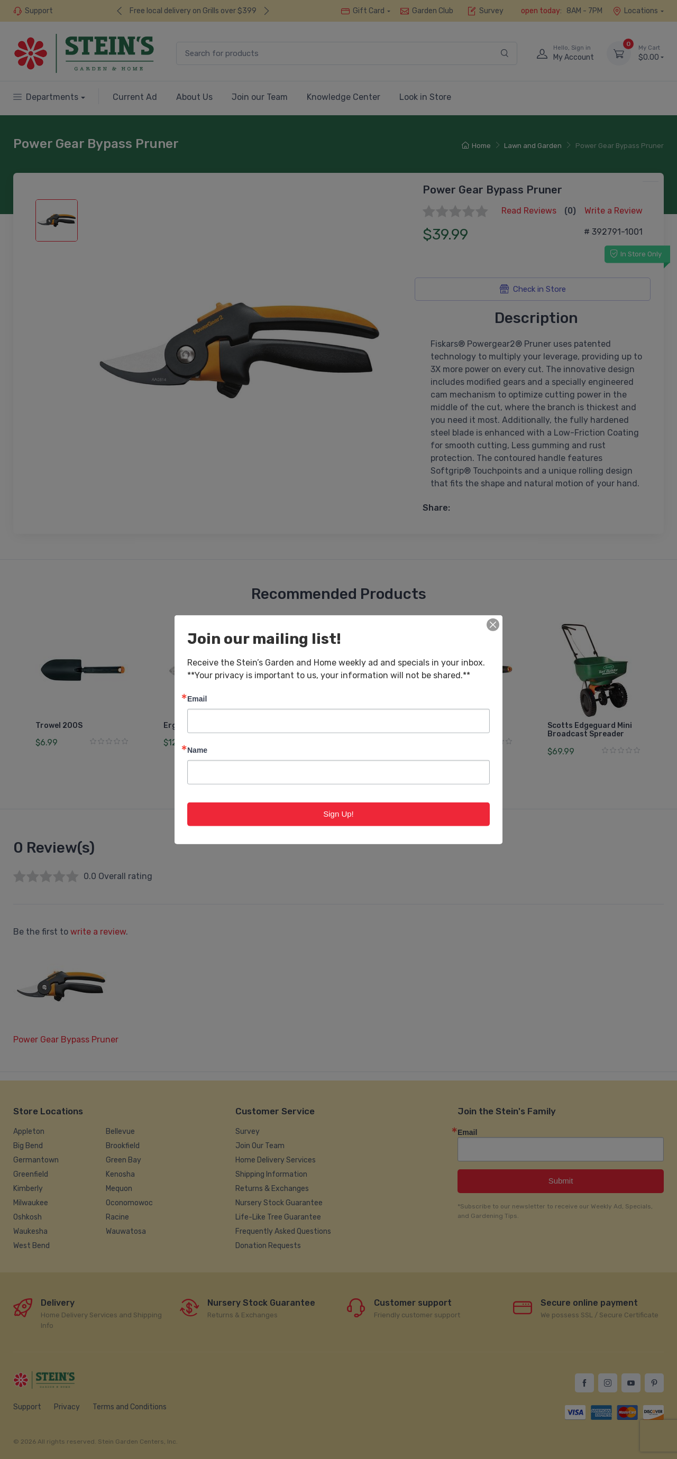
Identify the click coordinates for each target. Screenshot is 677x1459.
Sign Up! (338, 813)
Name (197, 750)
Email (197, 699)
